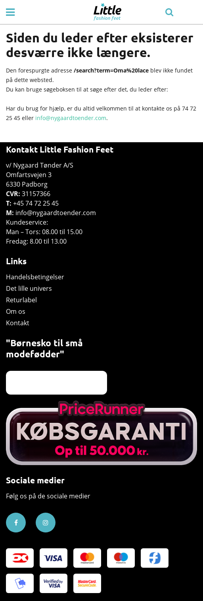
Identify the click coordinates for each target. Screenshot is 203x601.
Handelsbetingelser (35, 277)
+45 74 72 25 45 (36, 203)
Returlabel (21, 300)
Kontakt (17, 323)
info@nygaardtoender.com (70, 118)
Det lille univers (29, 288)
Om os (15, 311)
